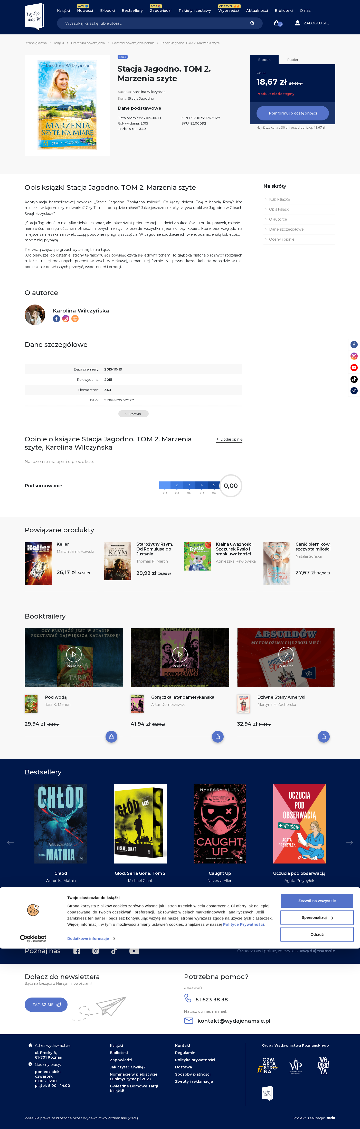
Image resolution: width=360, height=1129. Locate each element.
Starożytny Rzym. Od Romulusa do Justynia (154, 549)
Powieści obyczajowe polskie (133, 43)
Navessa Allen (219, 880)
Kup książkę (279, 199)
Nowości (85, 10)
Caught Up (220, 873)
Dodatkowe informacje (88, 1119)
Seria (122, 57)
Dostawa (183, 1067)
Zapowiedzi (161, 10)
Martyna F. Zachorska (277, 704)
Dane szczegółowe (286, 229)
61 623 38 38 (206, 1000)
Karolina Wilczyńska (149, 92)
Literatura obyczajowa (88, 43)
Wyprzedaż (228, 10)
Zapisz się (46, 1004)
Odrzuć (317, 1115)
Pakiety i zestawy (195, 10)
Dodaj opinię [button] (231, 439)
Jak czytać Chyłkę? (128, 1067)
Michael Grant (140, 880)
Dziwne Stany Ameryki (281, 697)
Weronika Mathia (60, 880)
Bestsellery (132, 10)
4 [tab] (182, 927)
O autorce (278, 219)
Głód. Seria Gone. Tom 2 (140, 873)
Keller (63, 544)
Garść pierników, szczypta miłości (313, 547)
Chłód (60, 873)
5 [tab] (186, 927)
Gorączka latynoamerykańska (182, 697)
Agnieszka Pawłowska (236, 561)
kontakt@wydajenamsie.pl (227, 1021)
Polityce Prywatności (243, 1105)
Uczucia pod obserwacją (299, 873)
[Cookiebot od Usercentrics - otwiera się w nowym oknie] (33, 1119)
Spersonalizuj (317, 1098)
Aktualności (257, 10)
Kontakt (183, 1045)
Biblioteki (284, 10)
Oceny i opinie (282, 239)
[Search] (149, 23)
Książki (63, 10)
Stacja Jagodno (141, 98)
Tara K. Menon (58, 704)
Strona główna (36, 43)
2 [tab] (174, 927)
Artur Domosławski (168, 704)
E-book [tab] (264, 60)
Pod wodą (56, 697)
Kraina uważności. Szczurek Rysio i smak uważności (234, 549)
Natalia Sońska (309, 556)
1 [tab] (169, 927)
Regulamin (185, 1052)
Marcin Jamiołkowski (75, 551)
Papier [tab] (292, 60)
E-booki (107, 10)
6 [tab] (190, 927)
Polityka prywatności (195, 1060)
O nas (305, 10)
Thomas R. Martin (152, 561)
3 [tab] (178, 927)
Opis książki (279, 209)
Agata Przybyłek (299, 880)
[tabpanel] (60, 845)
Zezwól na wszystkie (317, 1081)
